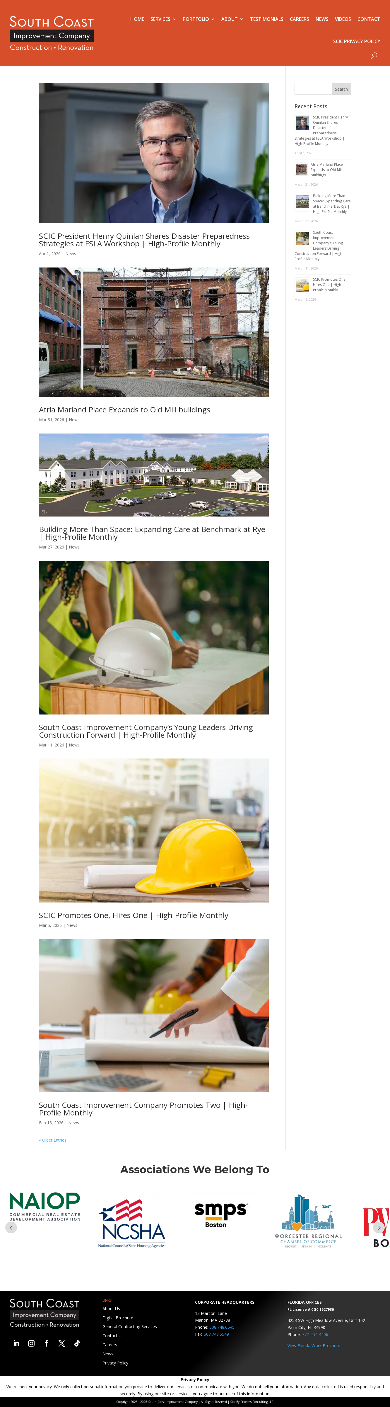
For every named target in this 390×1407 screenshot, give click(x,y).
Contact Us (113, 1335)
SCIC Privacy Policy (356, 41)
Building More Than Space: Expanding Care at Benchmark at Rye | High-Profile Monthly (152, 533)
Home (137, 19)
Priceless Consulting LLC (256, 1402)
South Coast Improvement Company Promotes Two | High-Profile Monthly (143, 1109)
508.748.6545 (222, 1327)
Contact (369, 19)
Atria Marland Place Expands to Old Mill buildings (124, 409)
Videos (343, 19)
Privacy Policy (115, 1363)
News (322, 19)
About (229, 19)
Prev (11, 1227)
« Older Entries (52, 1140)
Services (160, 19)
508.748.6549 (216, 1334)
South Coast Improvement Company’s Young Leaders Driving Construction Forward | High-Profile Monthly (146, 731)
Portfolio (196, 19)
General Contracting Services (129, 1326)
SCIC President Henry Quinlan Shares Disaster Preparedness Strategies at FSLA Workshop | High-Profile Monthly (144, 240)
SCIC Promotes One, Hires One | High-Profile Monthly (133, 915)
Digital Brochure (117, 1317)
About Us (111, 1308)
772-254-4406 (315, 1334)
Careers (299, 19)
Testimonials (266, 19)
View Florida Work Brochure (314, 1345)
